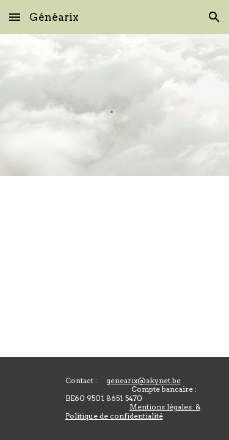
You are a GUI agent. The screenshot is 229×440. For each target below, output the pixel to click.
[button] (14, 17)
